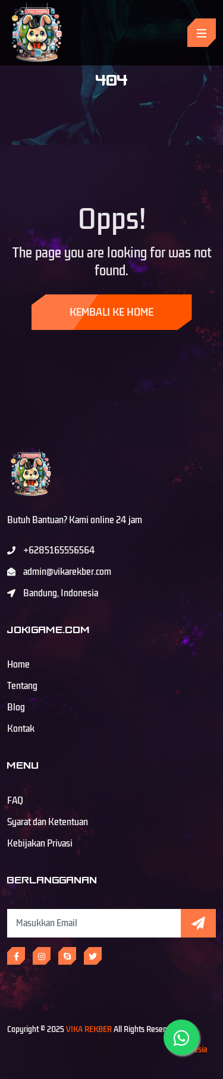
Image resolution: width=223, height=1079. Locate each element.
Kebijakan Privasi (40, 843)
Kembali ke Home (111, 312)
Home (18, 664)
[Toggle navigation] (201, 32)
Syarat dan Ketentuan (47, 822)
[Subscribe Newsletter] (94, 923)
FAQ (15, 800)
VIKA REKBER (89, 1029)
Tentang (22, 686)
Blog (16, 707)
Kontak (20, 728)
